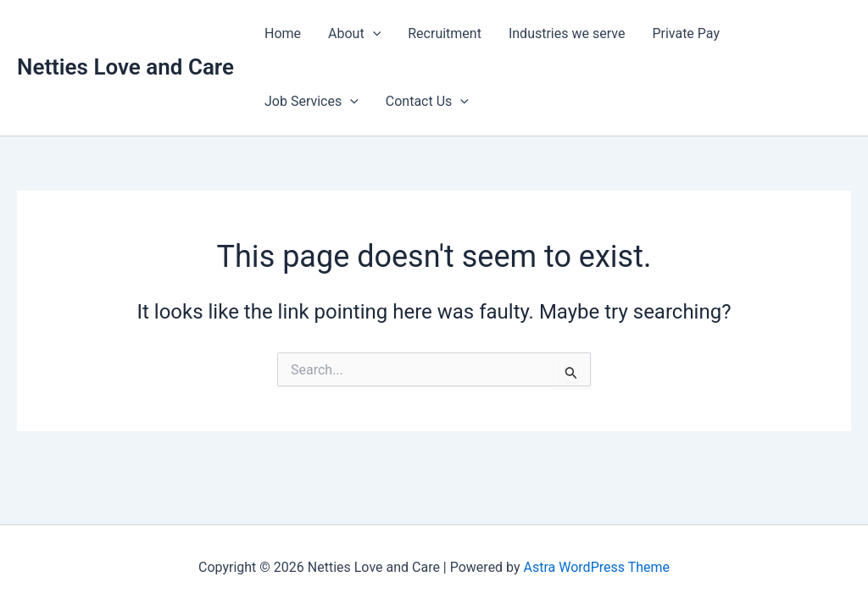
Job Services (311, 102)
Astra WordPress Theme (597, 567)
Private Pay (686, 33)
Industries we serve (567, 33)
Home (282, 33)
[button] (372, 34)
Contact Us (427, 102)
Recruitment (444, 33)
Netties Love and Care (125, 67)
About (354, 34)
